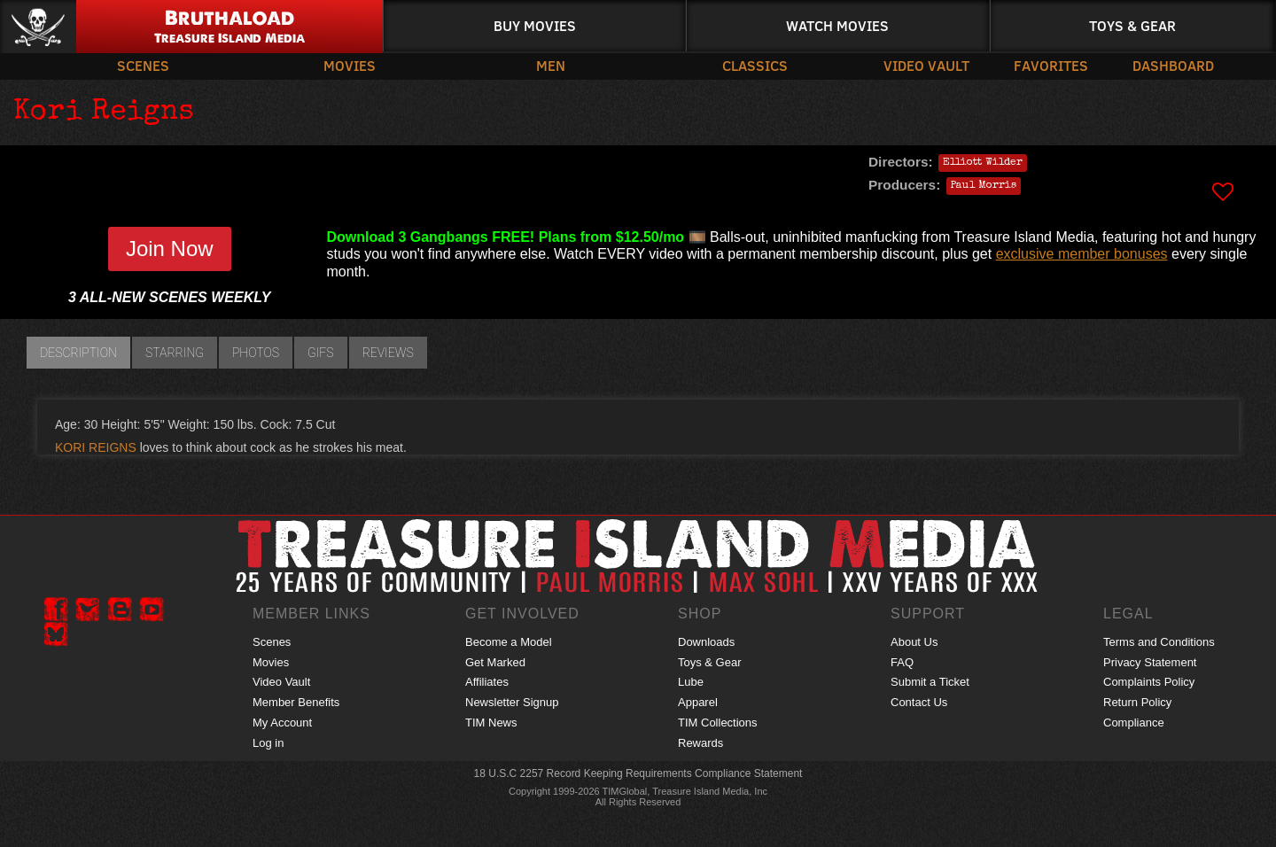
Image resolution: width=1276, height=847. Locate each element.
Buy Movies (535, 25)
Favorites (1051, 65)
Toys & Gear (1132, 25)
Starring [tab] (174, 353)
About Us (914, 642)
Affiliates (487, 681)
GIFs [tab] (320, 353)
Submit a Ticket (930, 681)
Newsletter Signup (512, 702)
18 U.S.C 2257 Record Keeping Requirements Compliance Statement (638, 773)
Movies (349, 65)
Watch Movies (837, 25)
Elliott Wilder (983, 163)
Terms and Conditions (1159, 642)
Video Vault (926, 65)
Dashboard (1173, 65)
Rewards (700, 743)
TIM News (491, 722)
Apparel (698, 702)
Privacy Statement (1150, 662)
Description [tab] (78, 353)
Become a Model (508, 642)
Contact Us (919, 702)
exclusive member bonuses (1082, 253)
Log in (268, 743)
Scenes (143, 65)
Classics (755, 65)
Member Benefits (296, 702)
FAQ (902, 662)
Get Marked (495, 662)
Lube (691, 681)
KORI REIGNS (95, 447)
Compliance (1133, 722)
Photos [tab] (255, 353)
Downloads (706, 642)
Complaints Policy (1148, 681)
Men (550, 65)
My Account (282, 722)
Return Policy (1137, 702)
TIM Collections (718, 722)
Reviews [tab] (388, 353)
